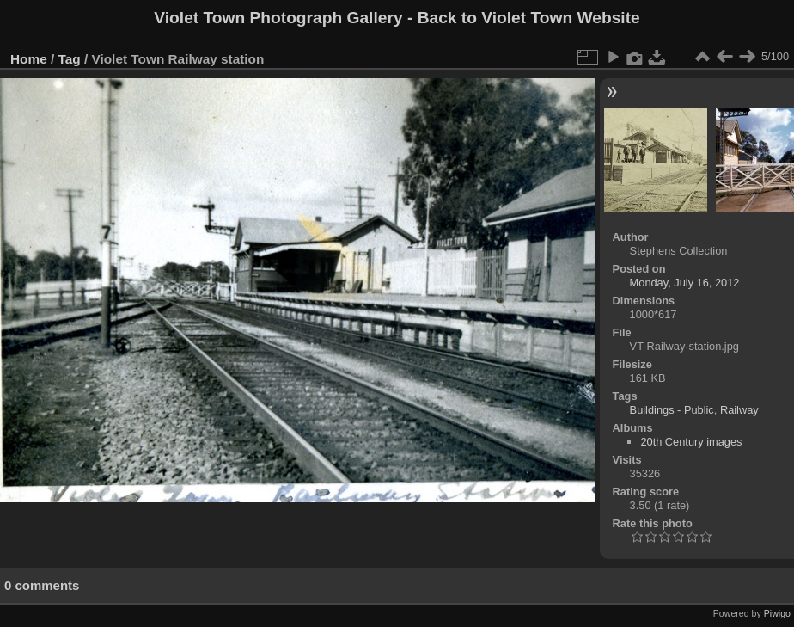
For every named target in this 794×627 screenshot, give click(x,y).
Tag (69, 59)
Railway (739, 409)
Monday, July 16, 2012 (685, 282)
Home (28, 59)
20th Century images (691, 441)
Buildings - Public (672, 409)
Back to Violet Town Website (529, 18)
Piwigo (777, 613)
